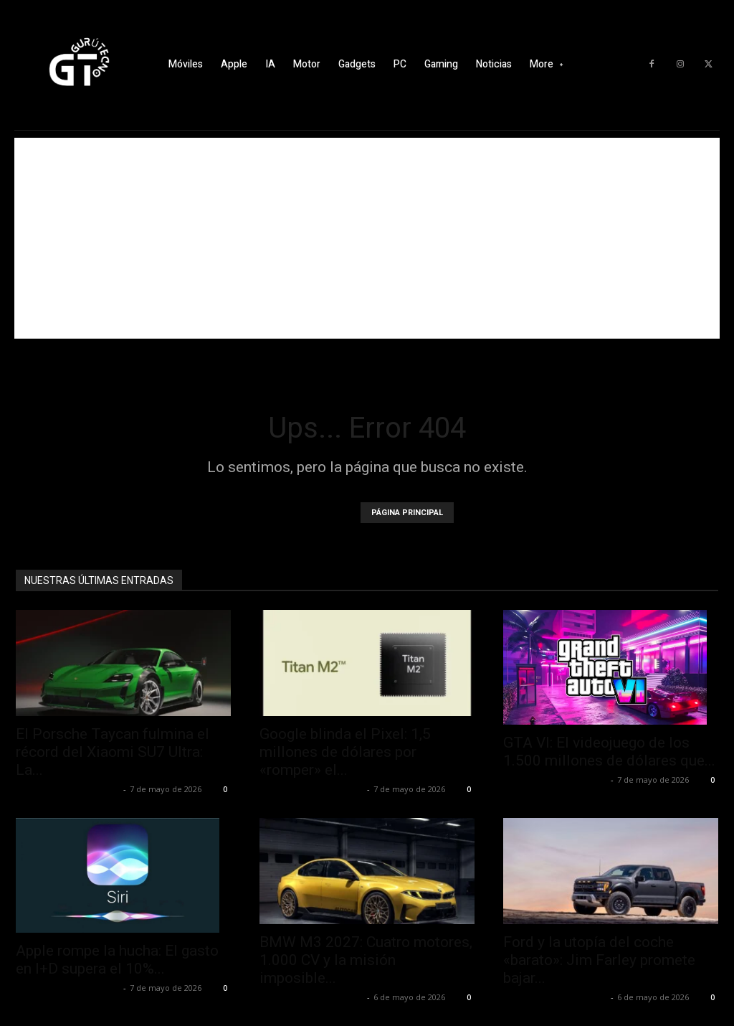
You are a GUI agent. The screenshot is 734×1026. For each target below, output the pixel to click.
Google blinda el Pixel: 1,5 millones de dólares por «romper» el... (345, 751)
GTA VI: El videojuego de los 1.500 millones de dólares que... (609, 751)
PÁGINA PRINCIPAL (407, 512)
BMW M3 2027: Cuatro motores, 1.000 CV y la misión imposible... (365, 960)
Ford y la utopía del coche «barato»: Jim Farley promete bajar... (599, 960)
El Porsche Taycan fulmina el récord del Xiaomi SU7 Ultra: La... (112, 751)
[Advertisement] (367, 238)
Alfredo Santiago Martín (68, 788)
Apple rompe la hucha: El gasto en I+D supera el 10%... (117, 959)
